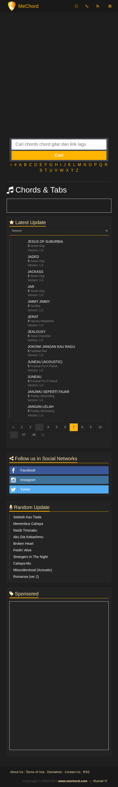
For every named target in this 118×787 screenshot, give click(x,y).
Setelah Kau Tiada (27, 517)
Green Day (36, 246)
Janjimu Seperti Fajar (48, 392)
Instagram (23, 480)
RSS (86, 772)
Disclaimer (54, 772)
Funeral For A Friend (42, 366)
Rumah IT (100, 781)
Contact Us (72, 772)
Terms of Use (35, 772)
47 (23, 434)
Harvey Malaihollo (41, 321)
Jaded (33, 257)
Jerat (33, 317)
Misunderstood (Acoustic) (32, 570)
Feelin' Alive (22, 550)
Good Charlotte (39, 336)
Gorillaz (34, 306)
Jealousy (37, 332)
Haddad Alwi (37, 351)
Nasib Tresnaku (25, 530)
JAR (31, 287)
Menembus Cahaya (28, 524)
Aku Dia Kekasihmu (28, 537)
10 (100, 427)
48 (33, 434)
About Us (16, 772)
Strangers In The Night (30, 557)
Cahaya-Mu (22, 563)
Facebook (22, 470)
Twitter (20, 489)
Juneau (34, 377)
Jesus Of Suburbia (45, 241)
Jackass (35, 272)
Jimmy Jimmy (39, 301)
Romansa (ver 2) (26, 577)
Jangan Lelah (40, 407)
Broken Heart (23, 543)
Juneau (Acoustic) (45, 362)
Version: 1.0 (35, 250)
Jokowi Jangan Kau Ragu (51, 347)
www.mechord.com (72, 781)
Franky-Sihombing (41, 396)
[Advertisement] (59, 79)
